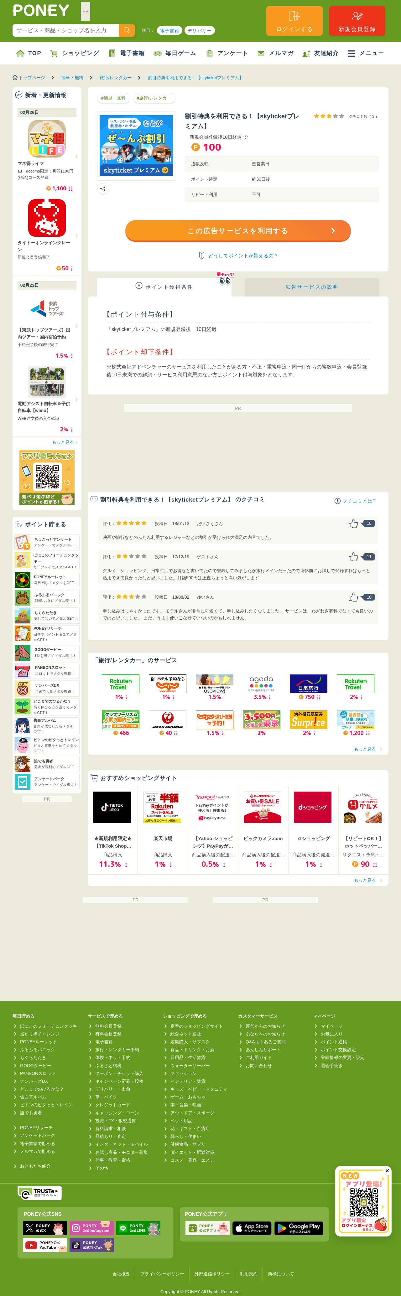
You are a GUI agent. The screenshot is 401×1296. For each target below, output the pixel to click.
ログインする (294, 21)
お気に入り (332, 1033)
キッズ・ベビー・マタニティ (198, 1089)
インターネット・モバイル (121, 1144)
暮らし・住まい (185, 1136)
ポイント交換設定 (338, 1049)
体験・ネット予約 (112, 1057)
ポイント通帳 (334, 1041)
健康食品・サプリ (188, 1144)
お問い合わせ (259, 1065)
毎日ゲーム (175, 53)
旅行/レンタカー (116, 77)
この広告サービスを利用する (238, 231)
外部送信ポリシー (212, 1273)
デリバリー (200, 30)
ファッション (183, 1073)
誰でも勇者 (31, 1112)
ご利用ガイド (259, 1057)
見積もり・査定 (110, 1136)
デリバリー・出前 (112, 1089)
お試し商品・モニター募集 (121, 1152)
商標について (281, 1273)
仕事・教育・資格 (112, 1160)
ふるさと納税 (108, 1065)
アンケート (227, 53)
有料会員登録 (108, 1033)
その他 (101, 1167)
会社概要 (121, 1273)
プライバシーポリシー (162, 1273)
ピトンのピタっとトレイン (46, 1104)
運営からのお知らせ (265, 1026)
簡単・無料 (72, 77)
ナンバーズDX (34, 1081)
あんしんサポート (263, 1049)
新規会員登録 (357, 21)
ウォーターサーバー (190, 1065)
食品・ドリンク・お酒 (192, 1049)
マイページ (332, 1026)
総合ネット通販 (185, 1033)
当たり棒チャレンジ (40, 1033)
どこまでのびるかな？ (42, 1089)
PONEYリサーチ (36, 1127)
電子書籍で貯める (37, 1143)
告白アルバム (33, 1096)
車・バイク (106, 1096)
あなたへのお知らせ (265, 1033)
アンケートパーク (37, 1135)
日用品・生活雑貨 (188, 1057)
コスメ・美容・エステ (192, 1160)
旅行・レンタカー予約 (117, 1049)
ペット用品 (181, 1120)
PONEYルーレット (38, 1041)
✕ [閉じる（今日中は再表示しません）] (387, 1171)
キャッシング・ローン (117, 1112)
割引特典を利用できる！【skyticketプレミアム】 (196, 77)
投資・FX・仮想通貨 (115, 1120)
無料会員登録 (108, 1026)
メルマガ (275, 53)
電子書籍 (170, 30)
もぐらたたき (33, 1057)
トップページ (32, 77)
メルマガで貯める (37, 1151)
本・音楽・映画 (185, 1104)
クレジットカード (112, 1104)
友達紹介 (320, 53)
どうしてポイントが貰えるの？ (243, 255)
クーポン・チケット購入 (119, 1073)
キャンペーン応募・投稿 (119, 1081)
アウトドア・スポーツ (192, 1112)
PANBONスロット (38, 1073)
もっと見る (365, 748)
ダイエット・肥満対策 (192, 1152)
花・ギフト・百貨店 (190, 1128)
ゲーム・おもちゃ (188, 1096)
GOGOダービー (35, 1065)
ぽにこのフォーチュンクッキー (50, 1026)
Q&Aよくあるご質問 (266, 1041)
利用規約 (249, 1273)
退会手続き (332, 1065)
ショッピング (74, 53)
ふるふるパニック (37, 1049)
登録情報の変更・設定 (343, 1057)
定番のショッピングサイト (196, 1026)
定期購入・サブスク (190, 1041)
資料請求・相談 (110, 1128)
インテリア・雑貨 (188, 1081)
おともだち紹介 (35, 1166)
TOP (28, 53)
